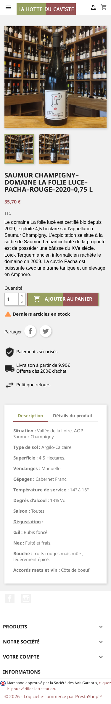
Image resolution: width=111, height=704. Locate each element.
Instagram (26, 598)
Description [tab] (30, 415)
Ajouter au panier (62, 299)
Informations (22, 672)
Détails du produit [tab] (73, 415)
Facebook (10, 598)
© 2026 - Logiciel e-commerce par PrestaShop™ (53, 696)
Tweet (46, 331)
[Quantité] (11, 299)
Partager (30, 331)
